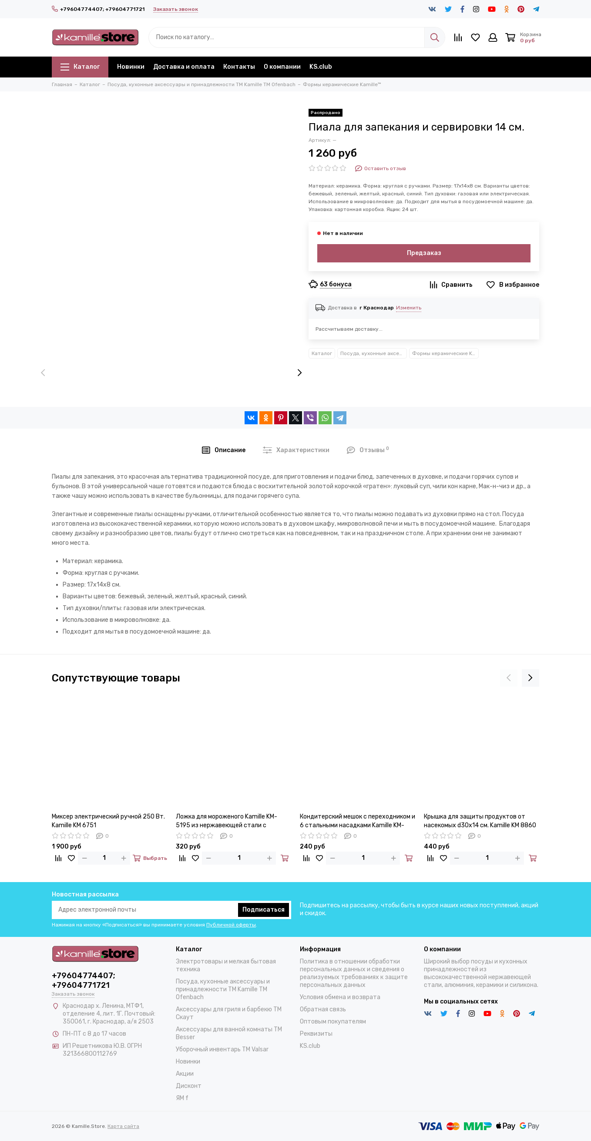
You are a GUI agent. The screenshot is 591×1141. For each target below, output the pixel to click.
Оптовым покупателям (333, 1021)
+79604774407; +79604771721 (98, 9)
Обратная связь (323, 1009)
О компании (282, 66)
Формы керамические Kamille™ (445, 353)
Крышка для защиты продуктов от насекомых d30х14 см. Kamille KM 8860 (480, 821)
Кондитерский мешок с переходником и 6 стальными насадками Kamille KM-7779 (357, 821)
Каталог (80, 66)
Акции (185, 1073)
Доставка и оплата (184, 66)
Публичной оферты (231, 925)
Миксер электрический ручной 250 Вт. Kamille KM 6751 (108, 821)
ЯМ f (182, 1098)
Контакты (239, 66)
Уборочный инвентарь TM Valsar (222, 1049)
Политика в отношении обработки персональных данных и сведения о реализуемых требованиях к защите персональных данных (354, 973)
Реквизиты (316, 1033)
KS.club (320, 66)
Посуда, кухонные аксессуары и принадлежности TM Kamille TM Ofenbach (373, 353)
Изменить (408, 308)
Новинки (130, 66)
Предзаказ (424, 253)
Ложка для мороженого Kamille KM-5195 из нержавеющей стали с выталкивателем (226, 821)
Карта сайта (123, 1126)
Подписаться (263, 909)
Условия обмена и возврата (340, 997)
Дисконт (188, 1086)
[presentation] (43, 373)
